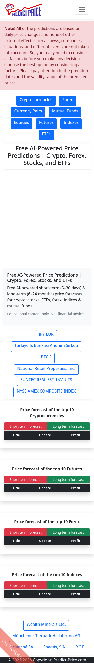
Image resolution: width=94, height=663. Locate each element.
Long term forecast (68, 426)
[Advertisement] (47, 219)
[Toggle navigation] (82, 10)
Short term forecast (26, 426)
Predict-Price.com (69, 660)
